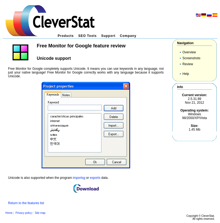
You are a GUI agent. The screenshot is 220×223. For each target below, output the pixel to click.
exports (95, 178)
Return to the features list (26, 203)
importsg (79, 178)
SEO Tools (87, 36)
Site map (40, 212)
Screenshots (191, 58)
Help (185, 74)
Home (9, 212)
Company (128, 36)
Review (187, 64)
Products (66, 36)
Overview (189, 52)
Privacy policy (24, 212)
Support (108, 36)
